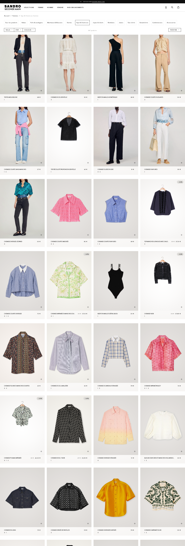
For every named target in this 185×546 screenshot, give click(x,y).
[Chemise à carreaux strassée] (116, 357)
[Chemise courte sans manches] (22, 141)
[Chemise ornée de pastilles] (69, 502)
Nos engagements (75, 7)
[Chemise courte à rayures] (116, 213)
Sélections (29, 7)
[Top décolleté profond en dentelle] (69, 141)
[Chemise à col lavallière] (69, 357)
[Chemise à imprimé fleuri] (162, 502)
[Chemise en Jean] (22, 502)
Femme (40, 7)
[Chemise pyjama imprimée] (22, 429)
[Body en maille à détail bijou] (116, 285)
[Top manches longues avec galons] (162, 213)
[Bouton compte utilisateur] (166, 7)
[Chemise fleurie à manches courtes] (22, 357)
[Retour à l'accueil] (12, 7)
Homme (50, 7)
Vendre (60, 7)
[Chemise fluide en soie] (116, 141)
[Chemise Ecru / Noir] (69, 429)
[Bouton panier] (178, 7)
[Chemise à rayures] (162, 141)
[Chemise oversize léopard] (22, 213)
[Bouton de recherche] (172, 7)
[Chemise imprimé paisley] (162, 357)
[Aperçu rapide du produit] (41, 91)
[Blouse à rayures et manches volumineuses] (162, 429)
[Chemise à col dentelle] (69, 69)
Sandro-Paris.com (98, 1)
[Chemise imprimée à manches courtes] (69, 285)
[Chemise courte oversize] (22, 285)
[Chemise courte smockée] (69, 213)
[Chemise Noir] (162, 285)
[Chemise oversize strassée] (116, 429)
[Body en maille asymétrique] (116, 69)
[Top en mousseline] (22, 69)
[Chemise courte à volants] (162, 69)
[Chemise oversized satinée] (116, 502)
